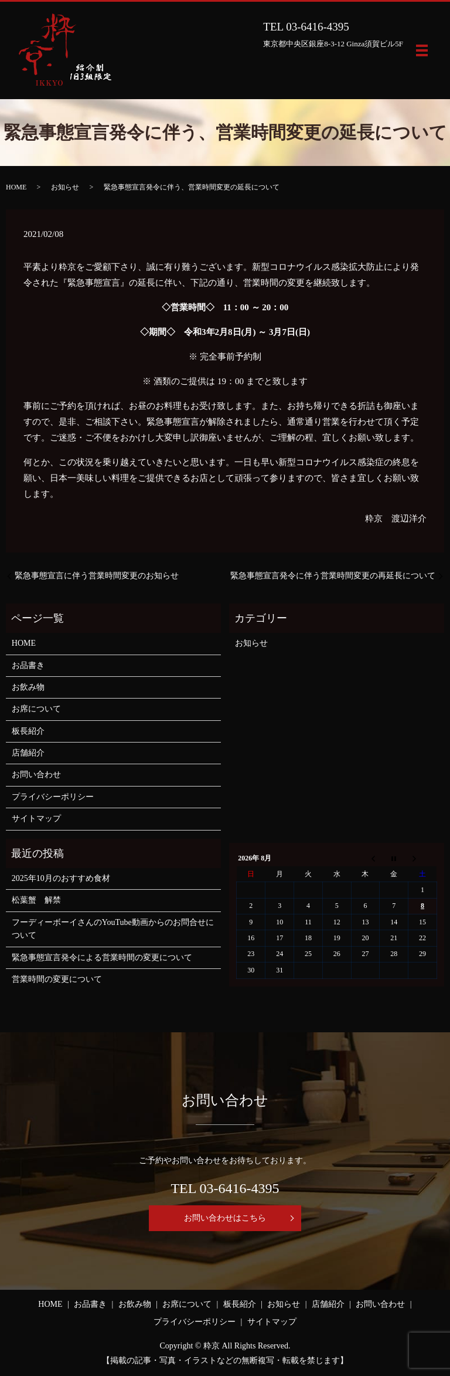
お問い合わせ (36, 774)
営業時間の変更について (57, 979)
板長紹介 (28, 731)
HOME (16, 187)
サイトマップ (36, 818)
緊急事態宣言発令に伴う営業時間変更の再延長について (332, 575)
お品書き (28, 665)
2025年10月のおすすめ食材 (61, 878)
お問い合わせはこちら (225, 1218)
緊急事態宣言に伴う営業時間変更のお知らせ (97, 575)
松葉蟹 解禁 (36, 900)
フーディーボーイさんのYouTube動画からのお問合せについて (113, 929)
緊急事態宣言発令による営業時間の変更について (102, 957)
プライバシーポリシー (53, 796)
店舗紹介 (28, 752)
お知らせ (65, 187)
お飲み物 (28, 687)
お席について (36, 708)
